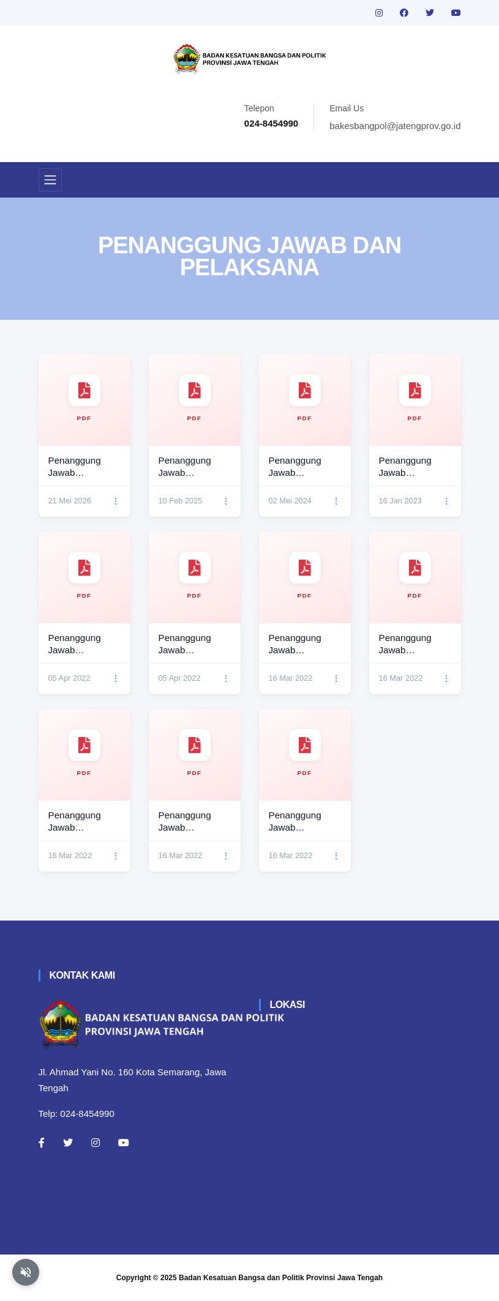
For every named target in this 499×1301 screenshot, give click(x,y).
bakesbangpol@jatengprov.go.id (394, 125)
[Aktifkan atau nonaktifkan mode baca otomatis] (25, 1272)
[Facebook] (42, 1143)
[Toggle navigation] (50, 179)
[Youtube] (123, 1143)
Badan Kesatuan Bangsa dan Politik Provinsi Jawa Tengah (281, 1277)
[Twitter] (68, 1143)
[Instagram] (95, 1143)
